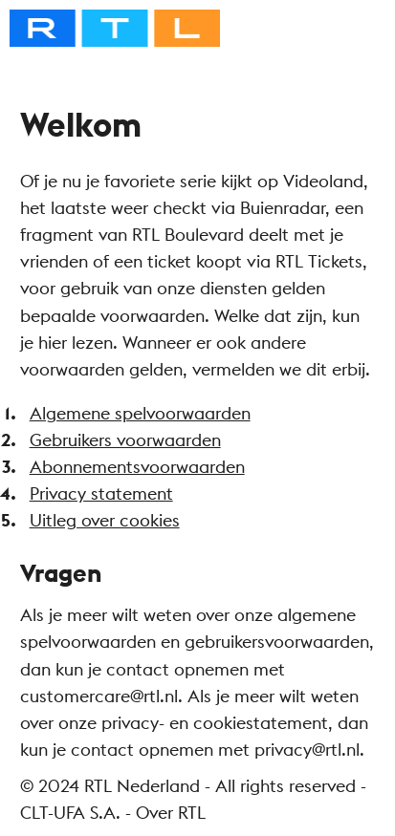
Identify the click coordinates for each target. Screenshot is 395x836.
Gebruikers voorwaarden (125, 440)
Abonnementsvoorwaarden (137, 467)
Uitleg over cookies (105, 520)
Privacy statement (101, 493)
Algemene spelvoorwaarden (140, 413)
